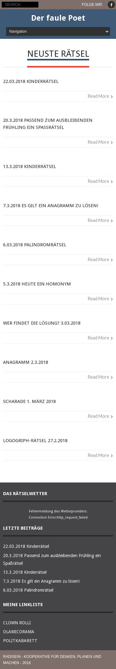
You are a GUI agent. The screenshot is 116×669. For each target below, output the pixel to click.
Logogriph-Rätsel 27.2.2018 (35, 440)
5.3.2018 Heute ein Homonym (37, 284)
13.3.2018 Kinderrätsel (29, 166)
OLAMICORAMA (18, 631)
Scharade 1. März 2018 (29, 401)
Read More (98, 96)
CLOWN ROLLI (17, 622)
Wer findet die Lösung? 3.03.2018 (42, 323)
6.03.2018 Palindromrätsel (34, 245)
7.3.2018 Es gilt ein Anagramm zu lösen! (50, 205)
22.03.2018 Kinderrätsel (31, 81)
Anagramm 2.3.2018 (25, 362)
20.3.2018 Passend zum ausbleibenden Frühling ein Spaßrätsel (52, 559)
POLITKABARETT (20, 640)
